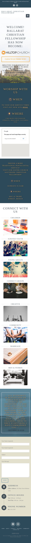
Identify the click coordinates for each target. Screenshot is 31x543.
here (25, 107)
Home (3, 528)
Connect (13, 528)
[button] (27, 15)
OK (23, 138)
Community (26, 528)
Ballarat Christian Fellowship (13, 12)
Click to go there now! (15, 59)
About (7, 528)
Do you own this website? (10, 138)
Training (19, 528)
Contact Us (16, 529)
